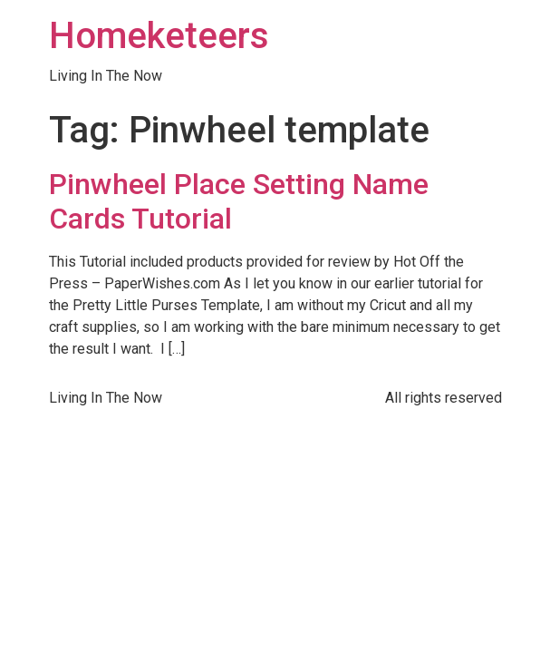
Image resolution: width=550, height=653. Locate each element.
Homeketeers (159, 36)
